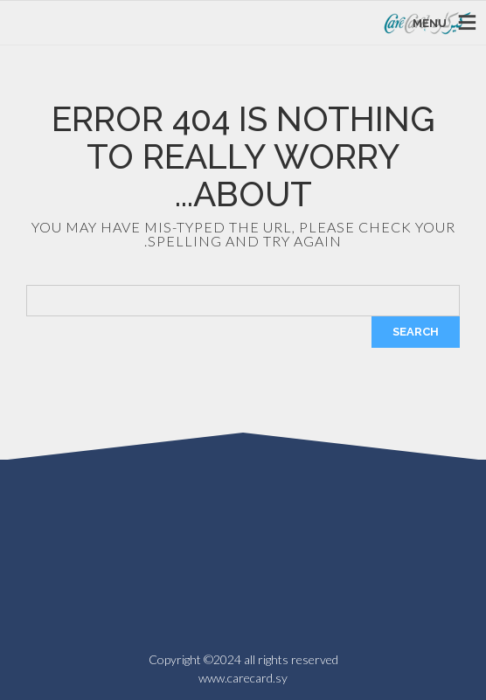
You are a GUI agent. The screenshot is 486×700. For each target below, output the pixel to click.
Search (415, 331)
